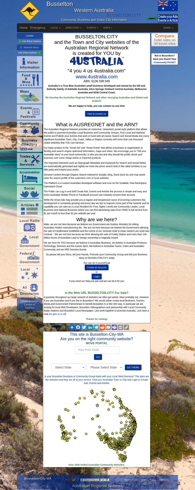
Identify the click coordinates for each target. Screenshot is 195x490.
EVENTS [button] (92, 27)
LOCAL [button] (55, 27)
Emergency (37, 27)
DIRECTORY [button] (73, 27)
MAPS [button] (107, 27)
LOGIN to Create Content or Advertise (29, 304)
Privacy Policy (148, 479)
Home (24, 27)
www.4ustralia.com (97, 76)
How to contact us (96, 113)
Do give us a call (57, 314)
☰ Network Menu (29, 47)
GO (98, 357)
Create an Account (96, 267)
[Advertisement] (164, 118)
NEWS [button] (168, 27)
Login (97, 276)
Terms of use (131, 479)
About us (163, 479)
